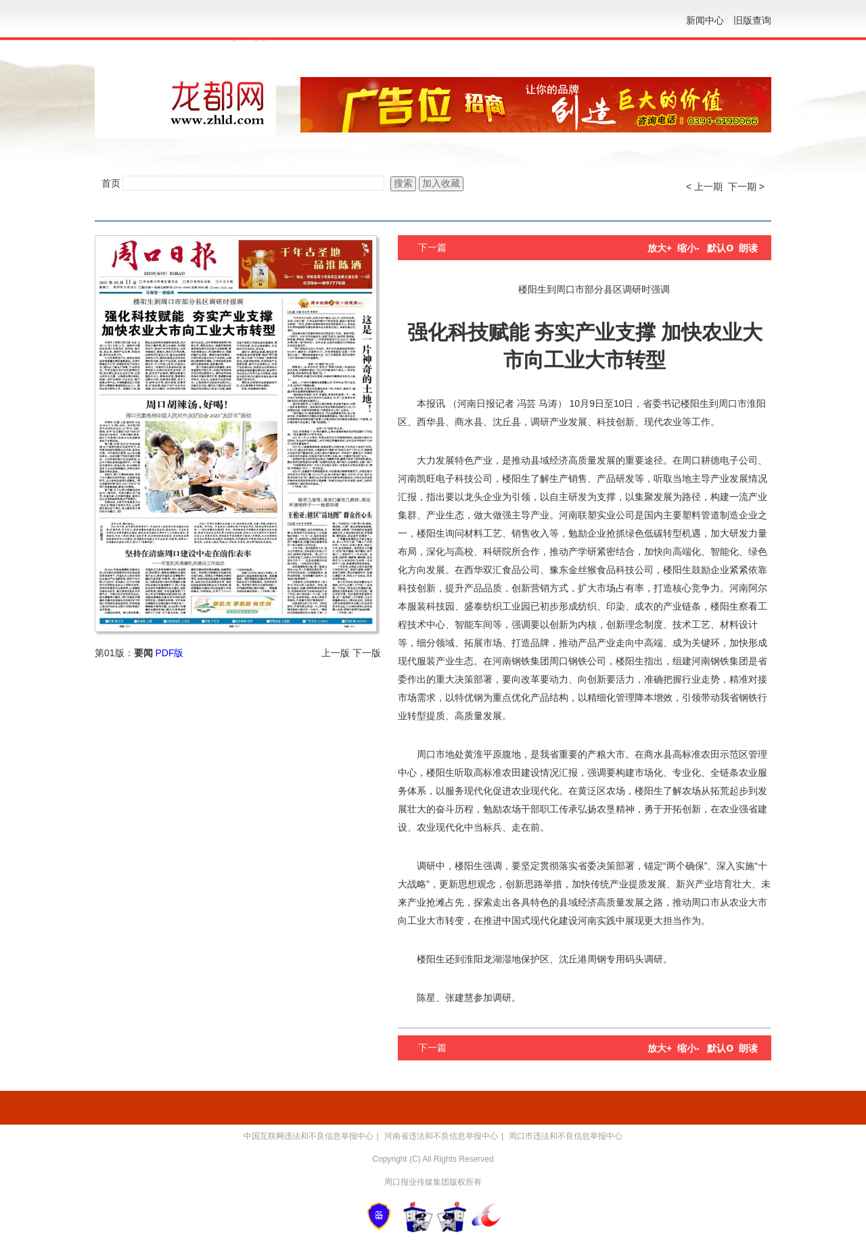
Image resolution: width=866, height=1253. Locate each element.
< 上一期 (704, 186)
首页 (110, 183)
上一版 (335, 652)
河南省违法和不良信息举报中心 (441, 1136)
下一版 (366, 652)
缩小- (688, 248)
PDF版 (169, 652)
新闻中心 (705, 20)
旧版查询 (752, 20)
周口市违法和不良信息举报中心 (565, 1136)
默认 (720, 248)
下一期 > (746, 186)
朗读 (748, 248)
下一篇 (432, 247)
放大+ (659, 248)
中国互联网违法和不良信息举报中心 (308, 1136)
